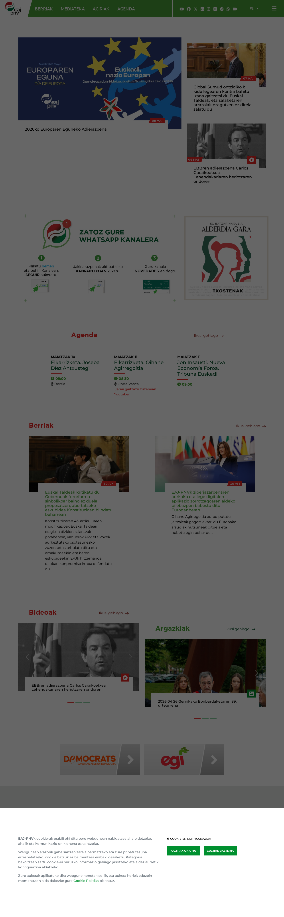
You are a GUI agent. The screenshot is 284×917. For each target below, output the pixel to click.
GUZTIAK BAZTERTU (220, 850)
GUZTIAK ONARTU (183, 850)
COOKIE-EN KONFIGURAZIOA (189, 838)
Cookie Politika (86, 881)
